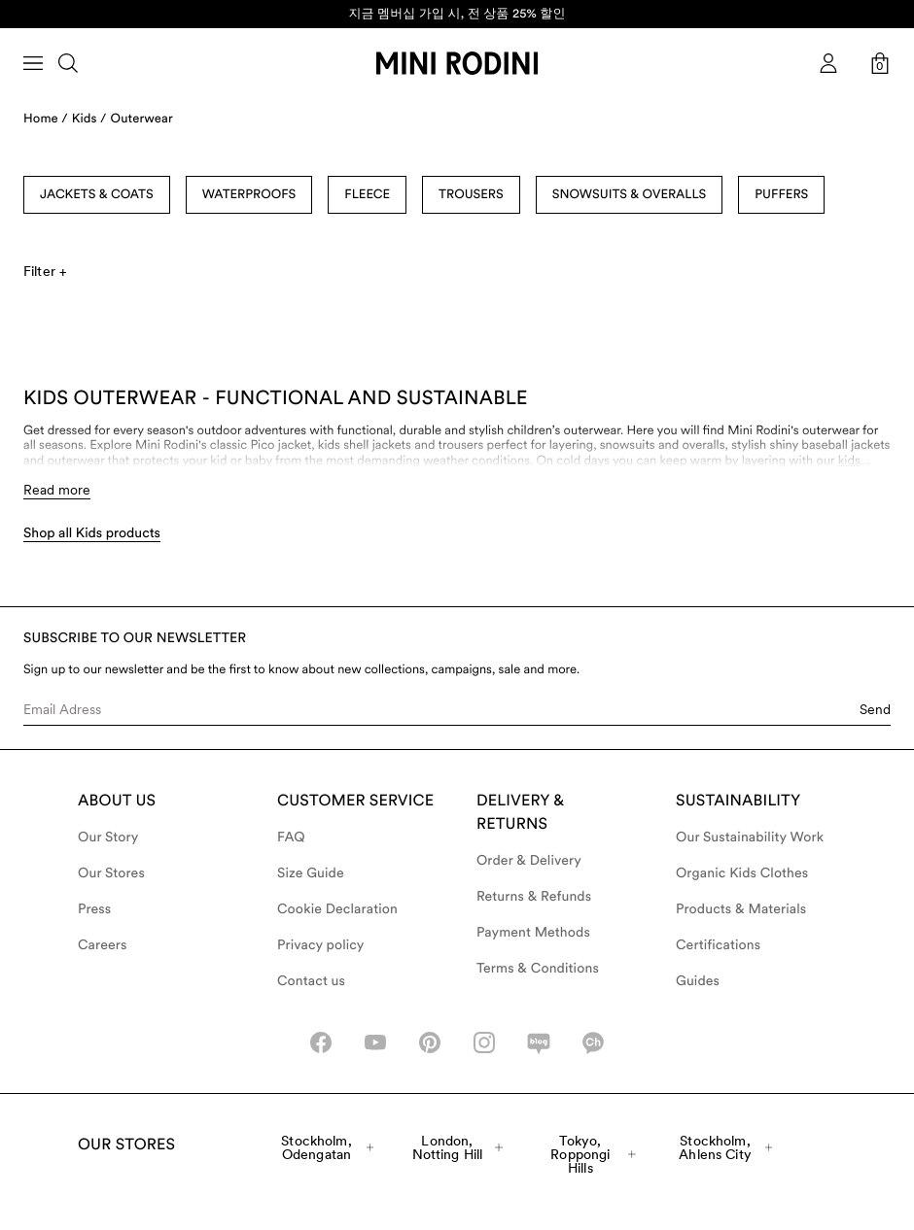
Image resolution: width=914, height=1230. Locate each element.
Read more (56, 489)
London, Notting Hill (458, 1147)
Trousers (471, 195)
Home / (45, 119)
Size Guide (310, 873)
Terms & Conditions (537, 968)
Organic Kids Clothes (742, 873)
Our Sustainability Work (750, 837)
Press (94, 909)
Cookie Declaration (337, 909)
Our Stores (111, 873)
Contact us (311, 981)
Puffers (781, 195)
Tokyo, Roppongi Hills (593, 1154)
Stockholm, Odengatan (327, 1147)
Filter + (44, 271)
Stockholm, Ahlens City (725, 1147)
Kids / (89, 119)
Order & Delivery (528, 861)
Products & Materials (741, 909)
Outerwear (142, 119)
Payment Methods (533, 932)
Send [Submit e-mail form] (875, 709)
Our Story (108, 837)
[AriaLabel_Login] (828, 63)
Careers (102, 945)
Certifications (718, 945)
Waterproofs (249, 195)
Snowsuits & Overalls (629, 195)
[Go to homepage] (457, 63)
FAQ (291, 837)
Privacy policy (321, 945)
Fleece (367, 195)
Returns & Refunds (533, 897)
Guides (698, 981)
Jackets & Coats (97, 195)
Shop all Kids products (91, 533)
